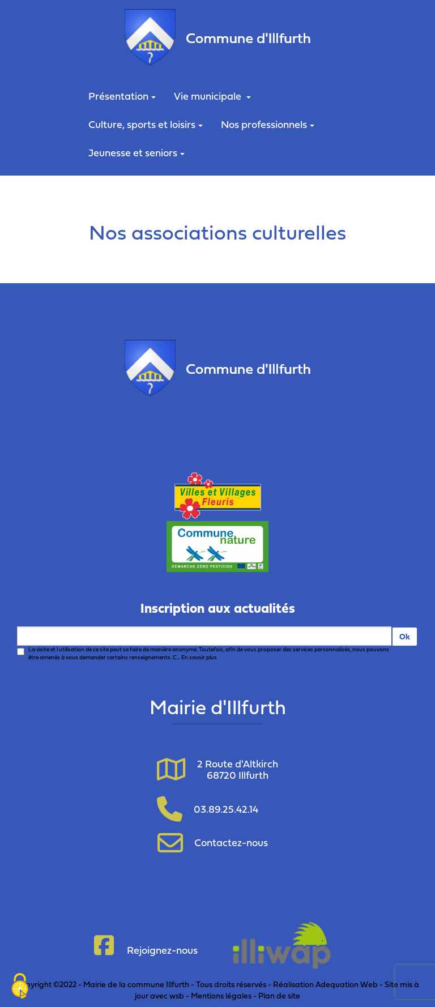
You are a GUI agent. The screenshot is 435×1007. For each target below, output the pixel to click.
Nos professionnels (267, 124)
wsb (176, 995)
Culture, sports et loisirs (145, 124)
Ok (404, 636)
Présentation (122, 96)
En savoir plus (199, 657)
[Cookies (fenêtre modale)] (20, 987)
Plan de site (279, 995)
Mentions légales (221, 995)
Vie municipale (212, 96)
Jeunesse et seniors (136, 152)
